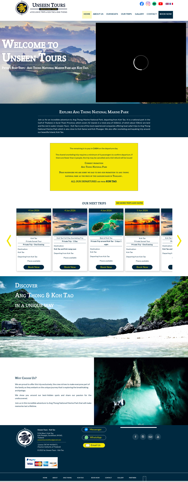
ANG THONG (66, 477)
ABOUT (54, 477)
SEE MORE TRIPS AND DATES (129, 203)
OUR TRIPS (126, 14)
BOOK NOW (166, 14)
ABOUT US (98, 14)
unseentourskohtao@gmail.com (49, 440)
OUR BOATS (112, 14)
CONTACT (152, 14)
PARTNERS (133, 477)
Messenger (96, 429)
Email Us (95, 445)
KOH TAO (80, 477)
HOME (87, 14)
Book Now (34, 267)
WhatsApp (95, 437)
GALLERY (139, 14)
